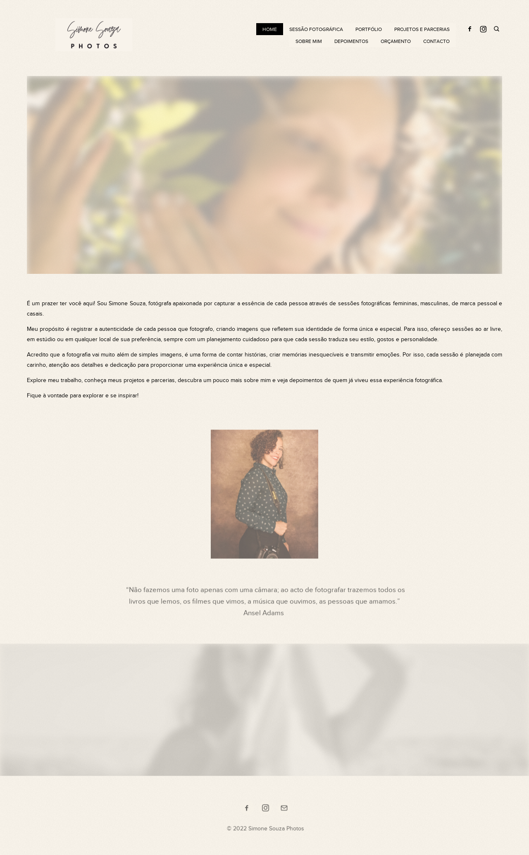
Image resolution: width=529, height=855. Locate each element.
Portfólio (368, 29)
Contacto (436, 41)
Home (269, 29)
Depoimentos (351, 41)
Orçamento (396, 41)
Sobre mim (308, 41)
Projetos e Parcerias (422, 29)
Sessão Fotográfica (316, 29)
